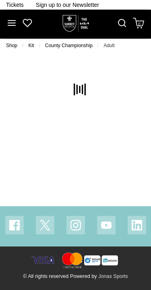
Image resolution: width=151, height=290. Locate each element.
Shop (11, 45)
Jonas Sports (113, 276)
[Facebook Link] (14, 225)
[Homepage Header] (15, 5)
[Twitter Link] (45, 225)
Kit (31, 45)
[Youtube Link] (106, 225)
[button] (122, 24)
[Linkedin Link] (137, 225)
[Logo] (75, 24)
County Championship (69, 45)
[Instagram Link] (75, 225)
